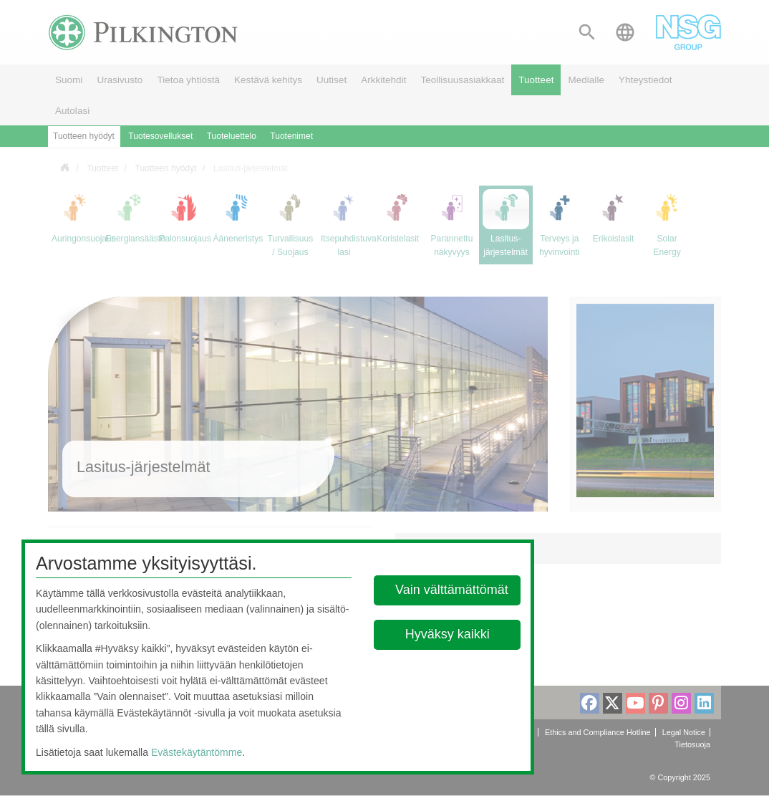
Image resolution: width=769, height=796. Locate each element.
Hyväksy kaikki (447, 634)
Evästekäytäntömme (196, 752)
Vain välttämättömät (451, 589)
